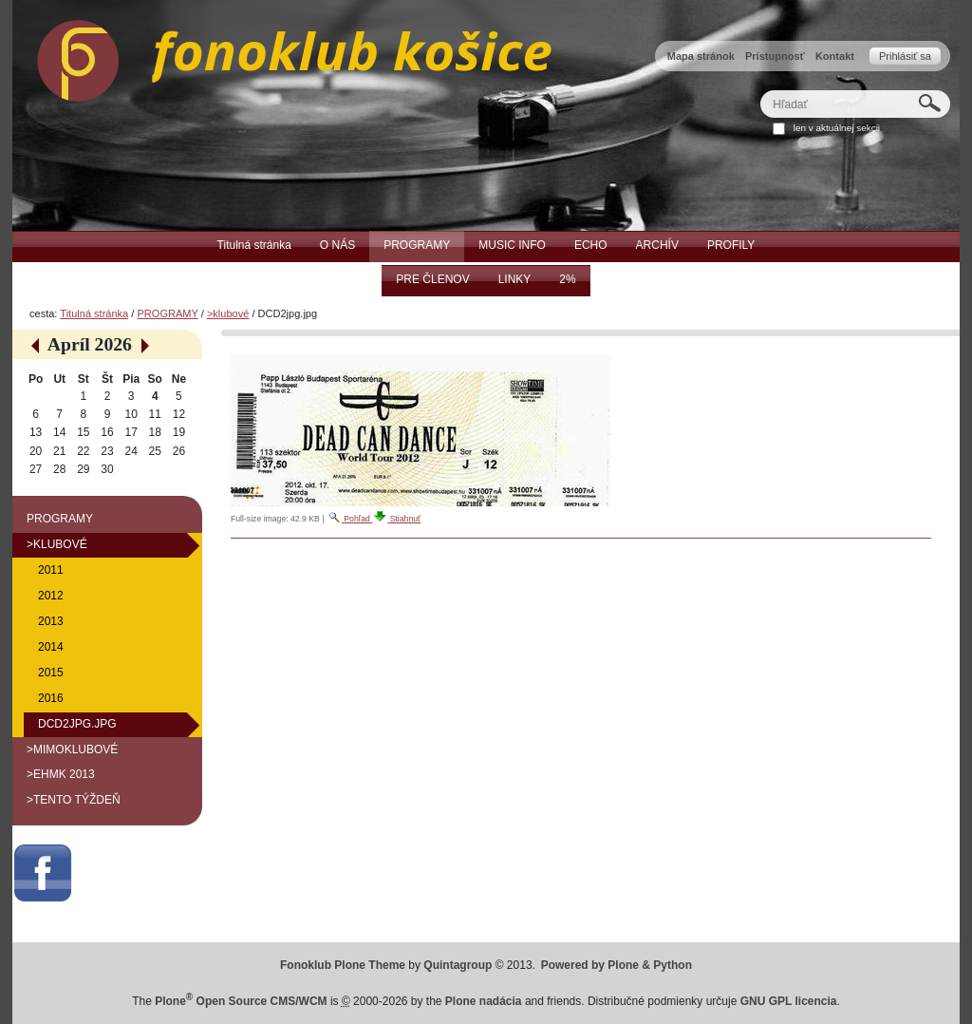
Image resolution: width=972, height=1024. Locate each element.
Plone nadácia (483, 1001)
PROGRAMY (167, 313)
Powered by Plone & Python (616, 965)
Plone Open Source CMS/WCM (241, 1001)
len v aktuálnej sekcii (837, 128)
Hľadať (759, 89)
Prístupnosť (775, 56)
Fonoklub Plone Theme (342, 965)
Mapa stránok (701, 56)
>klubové (228, 313)
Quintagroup (457, 965)
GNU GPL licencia (788, 1001)
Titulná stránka (94, 313)
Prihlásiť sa (905, 56)
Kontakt (834, 56)
